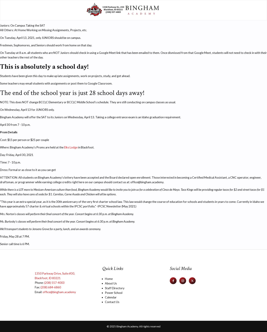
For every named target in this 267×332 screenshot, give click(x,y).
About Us (111, 283)
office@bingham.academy (59, 292)
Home (109, 279)
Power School (113, 293)
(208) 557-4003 (54, 282)
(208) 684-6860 (51, 287)
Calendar (111, 297)
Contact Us (112, 302)
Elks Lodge (71, 147)
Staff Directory (114, 288)
